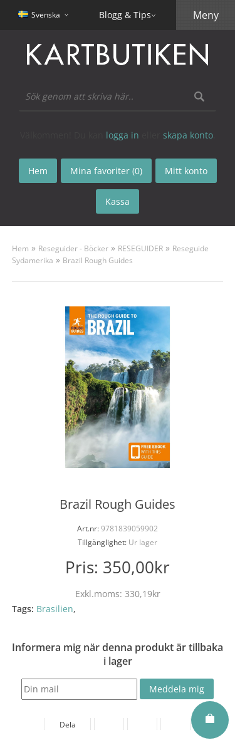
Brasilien (54, 609)
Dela (68, 724)
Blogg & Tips (125, 15)
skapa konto (188, 135)
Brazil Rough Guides (98, 260)
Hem (20, 248)
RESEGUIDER (140, 248)
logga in (122, 135)
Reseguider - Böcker (73, 248)
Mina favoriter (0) (106, 171)
